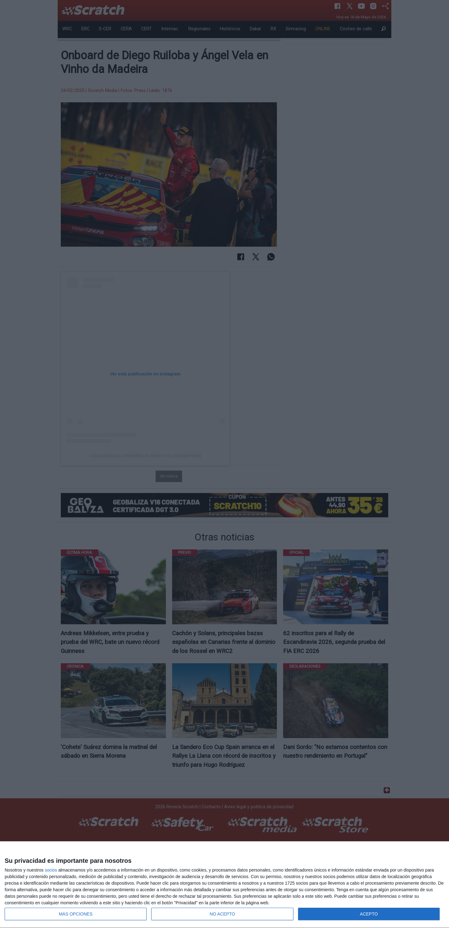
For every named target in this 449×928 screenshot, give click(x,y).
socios (51, 870)
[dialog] (224, 885)
